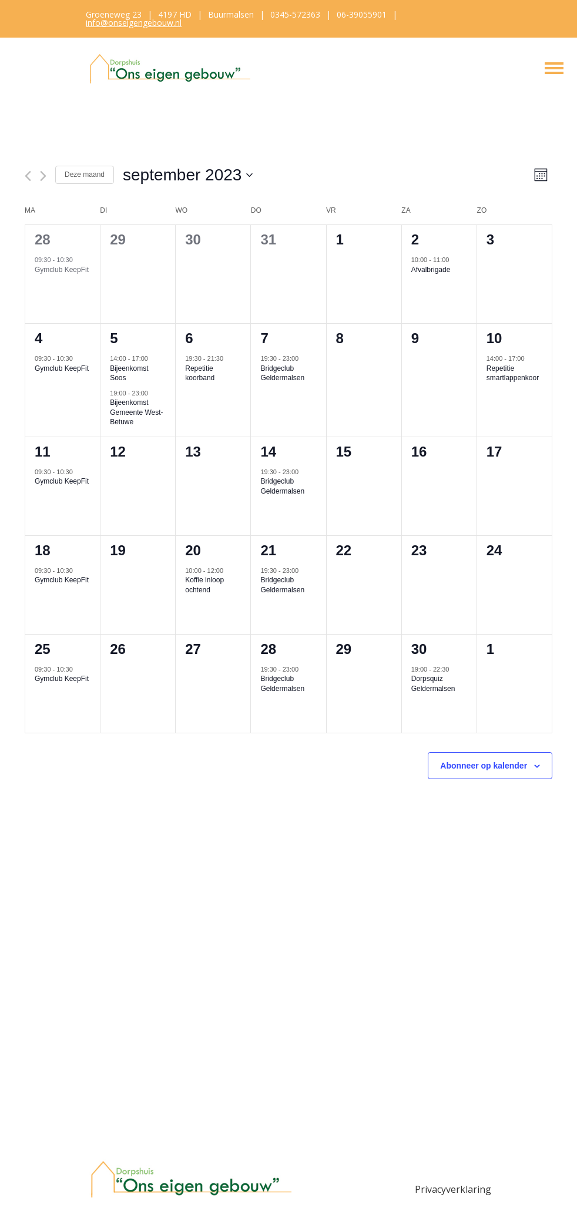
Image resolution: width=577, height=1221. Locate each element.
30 (419, 649)
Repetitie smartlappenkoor (513, 373)
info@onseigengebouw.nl (134, 22)
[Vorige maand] (28, 176)
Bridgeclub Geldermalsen (282, 373)
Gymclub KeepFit (62, 270)
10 (494, 338)
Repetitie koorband (199, 373)
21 (268, 550)
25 (43, 649)
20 (193, 550)
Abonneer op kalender (483, 765)
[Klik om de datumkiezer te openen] (188, 175)
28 (43, 239)
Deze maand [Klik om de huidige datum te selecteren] (85, 174)
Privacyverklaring (453, 1189)
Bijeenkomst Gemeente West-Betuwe (136, 412)
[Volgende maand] (43, 176)
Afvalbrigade (431, 270)
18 (43, 550)
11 (43, 451)
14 (268, 451)
